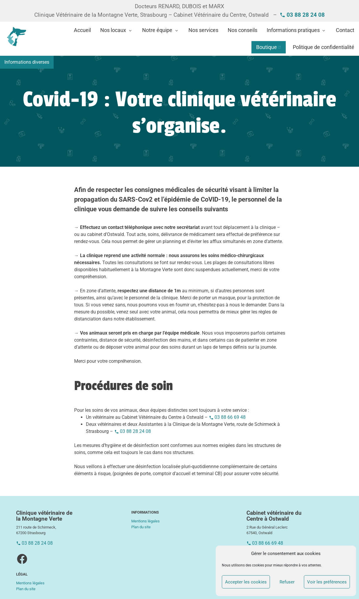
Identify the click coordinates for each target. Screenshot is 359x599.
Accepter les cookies (246, 582)
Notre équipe (157, 30)
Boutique (266, 47)
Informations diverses (26, 62)
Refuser (287, 582)
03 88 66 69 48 (230, 417)
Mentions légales (30, 583)
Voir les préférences (327, 582)
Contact (345, 30)
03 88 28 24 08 (135, 431)
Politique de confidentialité (323, 47)
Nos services (203, 30)
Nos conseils (242, 30)
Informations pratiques (293, 30)
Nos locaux (113, 30)
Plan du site (25, 589)
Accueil (82, 30)
